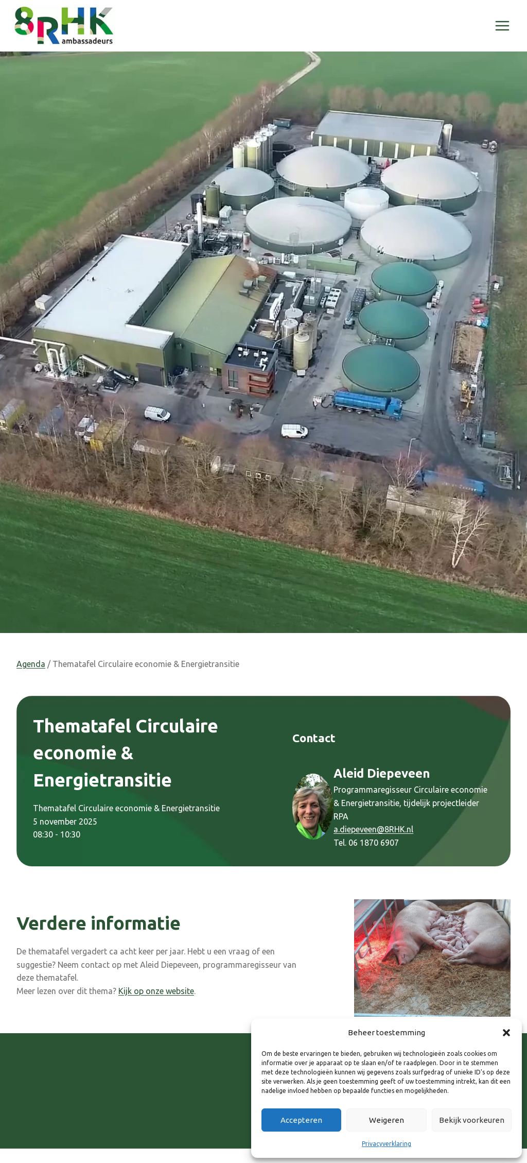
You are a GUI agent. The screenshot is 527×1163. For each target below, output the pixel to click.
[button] (506, 1033)
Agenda (30, 664)
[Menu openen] (502, 25)
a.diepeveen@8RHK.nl (373, 829)
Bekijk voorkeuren (471, 1120)
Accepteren (301, 1120)
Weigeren (386, 1120)
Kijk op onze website (156, 991)
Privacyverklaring (386, 1143)
